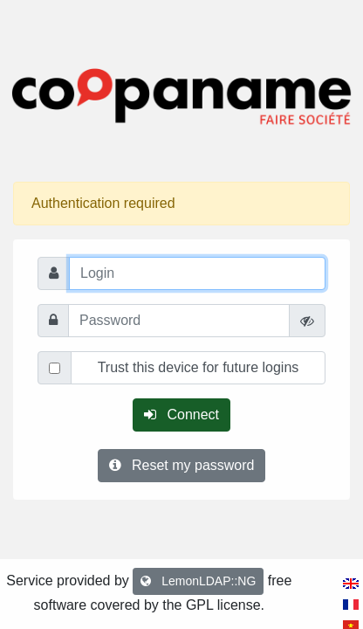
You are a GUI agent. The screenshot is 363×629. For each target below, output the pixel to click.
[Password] (179, 320)
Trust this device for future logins (198, 367)
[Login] (197, 273)
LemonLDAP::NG (198, 581)
